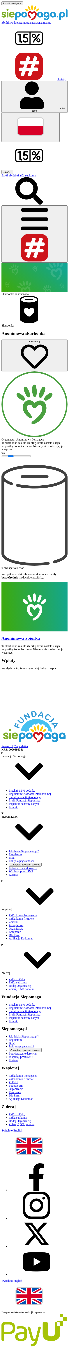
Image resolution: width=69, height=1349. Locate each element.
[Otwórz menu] (34, 234)
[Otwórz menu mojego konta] (34, 97)
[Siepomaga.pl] (34, 19)
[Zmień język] (30, 127)
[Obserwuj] (34, 355)
